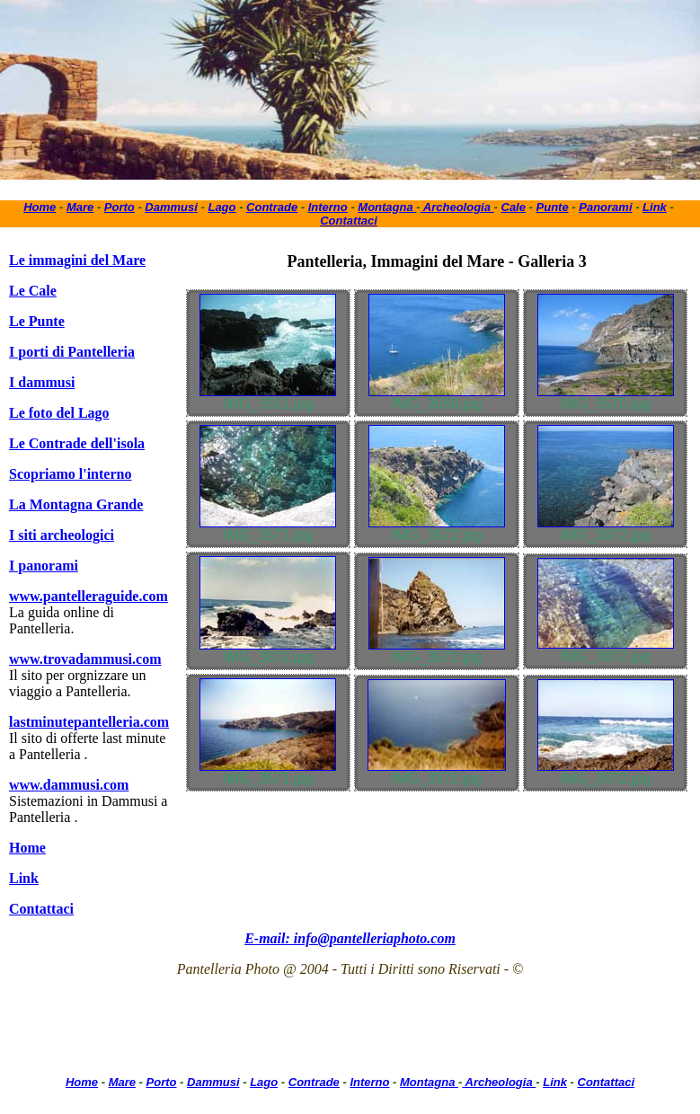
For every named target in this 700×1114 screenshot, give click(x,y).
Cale (513, 207)
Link (654, 207)
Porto (119, 207)
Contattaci (348, 220)
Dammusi (171, 207)
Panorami (605, 207)
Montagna (387, 207)
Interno (328, 207)
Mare (79, 207)
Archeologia (457, 207)
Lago (221, 207)
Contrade (271, 207)
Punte (552, 207)
